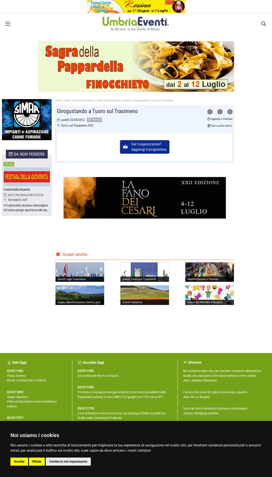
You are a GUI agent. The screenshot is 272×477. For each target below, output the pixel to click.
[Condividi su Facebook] (220, 111)
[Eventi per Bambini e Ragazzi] (209, 295)
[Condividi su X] (230, 111)
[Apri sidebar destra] (264, 24)
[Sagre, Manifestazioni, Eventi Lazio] (79, 295)
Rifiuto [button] (37, 461)
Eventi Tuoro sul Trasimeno (79, 100)
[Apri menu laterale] (7, 23)
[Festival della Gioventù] (26, 189)
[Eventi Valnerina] (144, 295)
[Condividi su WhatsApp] (210, 111)
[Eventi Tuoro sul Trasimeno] (144, 272)
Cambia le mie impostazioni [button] (68, 461)
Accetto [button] (19, 461)
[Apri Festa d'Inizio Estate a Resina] (136, 6)
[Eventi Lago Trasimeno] (79, 272)
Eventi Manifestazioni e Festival (114, 100)
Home (58, 100)
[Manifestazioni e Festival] (209, 272)
